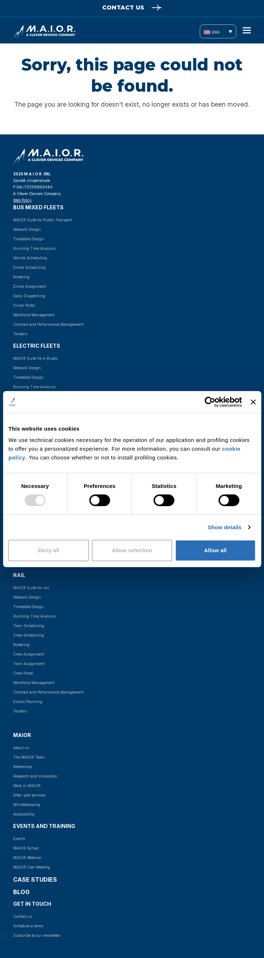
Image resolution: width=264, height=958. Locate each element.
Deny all (48, 550)
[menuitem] (218, 31)
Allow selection (132, 550)
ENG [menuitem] (216, 32)
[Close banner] (253, 401)
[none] (218, 31)
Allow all (215, 550)
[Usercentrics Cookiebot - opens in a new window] (210, 401)
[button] (247, 30)
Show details (225, 527)
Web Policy (22, 200)
